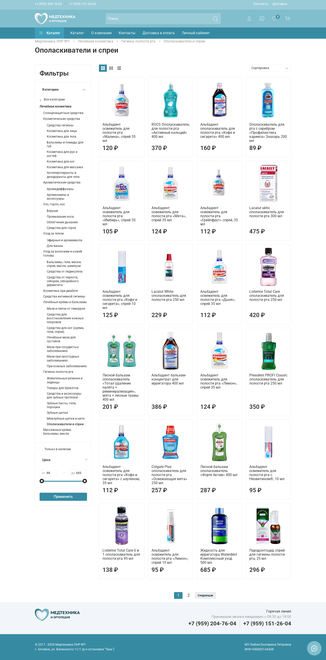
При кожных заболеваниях (67, 366)
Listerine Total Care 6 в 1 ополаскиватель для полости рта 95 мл (121, 554)
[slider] (41, 481)
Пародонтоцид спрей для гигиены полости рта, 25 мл (267, 554)
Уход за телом (53, 233)
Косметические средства (61, 119)
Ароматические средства (61, 182)
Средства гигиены (60, 125)
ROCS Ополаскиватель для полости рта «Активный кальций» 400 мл (171, 130)
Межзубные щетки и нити (66, 419)
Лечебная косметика (55, 106)
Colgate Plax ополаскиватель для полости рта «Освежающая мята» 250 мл (169, 475)
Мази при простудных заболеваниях (63, 358)
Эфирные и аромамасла (64, 240)
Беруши (52, 211)
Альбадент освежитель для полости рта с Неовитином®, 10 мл (266, 473)
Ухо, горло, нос (54, 204)
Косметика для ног (61, 161)
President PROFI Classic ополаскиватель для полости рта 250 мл (268, 379)
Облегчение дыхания (62, 222)
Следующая (205, 595)
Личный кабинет (196, 33)
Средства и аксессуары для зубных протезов (64, 395)
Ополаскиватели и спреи (65, 424)
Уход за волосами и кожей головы (62, 253)
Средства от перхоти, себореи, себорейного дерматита (63, 281)
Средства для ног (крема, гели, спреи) (65, 330)
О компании (101, 33)
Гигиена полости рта (58, 372)
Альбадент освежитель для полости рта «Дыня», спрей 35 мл (217, 297)
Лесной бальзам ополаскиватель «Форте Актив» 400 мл (218, 471)
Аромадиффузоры (60, 189)
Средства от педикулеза (65, 271)
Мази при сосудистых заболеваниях (63, 349)
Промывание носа (60, 217)
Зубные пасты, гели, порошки (61, 405)
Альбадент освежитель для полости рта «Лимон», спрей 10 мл (170, 556)
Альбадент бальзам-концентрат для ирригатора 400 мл (169, 379)
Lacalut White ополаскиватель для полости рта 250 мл (169, 295)
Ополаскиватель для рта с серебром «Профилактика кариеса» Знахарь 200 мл (268, 132)
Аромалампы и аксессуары (58, 197)
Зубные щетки (57, 413)
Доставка (279, 4)
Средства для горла (61, 228)
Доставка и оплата (159, 33)
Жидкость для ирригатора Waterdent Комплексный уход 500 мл (218, 556)
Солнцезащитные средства (63, 113)
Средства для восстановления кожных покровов (65, 318)
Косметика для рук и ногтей (62, 154)
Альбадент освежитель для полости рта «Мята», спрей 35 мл (169, 214)
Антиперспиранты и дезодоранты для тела (63, 175)
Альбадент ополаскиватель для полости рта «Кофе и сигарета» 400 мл (217, 130)
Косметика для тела (61, 137)
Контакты (261, 4)
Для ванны (55, 246)
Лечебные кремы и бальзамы (65, 302)
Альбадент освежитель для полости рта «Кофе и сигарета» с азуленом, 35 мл (121, 475)
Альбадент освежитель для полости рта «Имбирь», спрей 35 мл (119, 216)
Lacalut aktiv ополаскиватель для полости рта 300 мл (266, 212)
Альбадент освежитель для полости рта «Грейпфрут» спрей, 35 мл (219, 216)
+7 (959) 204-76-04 (48, 4)
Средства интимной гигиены (64, 296)
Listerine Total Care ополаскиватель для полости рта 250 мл (266, 295)
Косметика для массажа (65, 167)
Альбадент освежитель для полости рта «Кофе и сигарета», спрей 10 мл (120, 299)
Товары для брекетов (62, 388)
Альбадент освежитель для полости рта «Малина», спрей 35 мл (119, 132)
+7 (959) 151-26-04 (82, 4)
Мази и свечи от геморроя (66, 309)
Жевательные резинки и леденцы (65, 380)
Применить (63, 496)
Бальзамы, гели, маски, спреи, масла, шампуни (64, 264)
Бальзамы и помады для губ (65, 144)
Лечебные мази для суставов (61, 339)
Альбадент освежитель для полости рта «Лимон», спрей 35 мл (218, 381)
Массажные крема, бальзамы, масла (57, 432)
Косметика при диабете (60, 291)
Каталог (49, 33)
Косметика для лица (62, 131)
